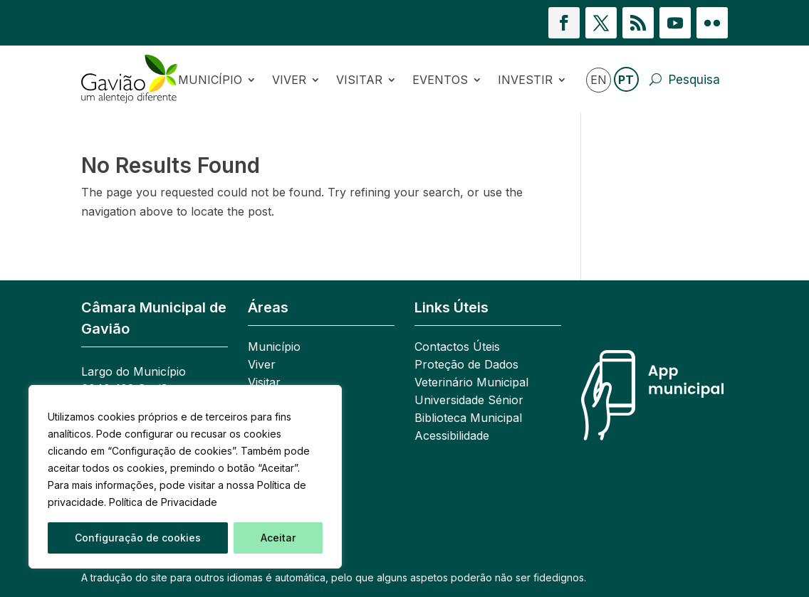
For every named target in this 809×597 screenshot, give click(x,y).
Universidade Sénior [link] (468, 401)
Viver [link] (289, 80)
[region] (185, 477)
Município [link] (210, 80)
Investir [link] (525, 80)
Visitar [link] (359, 80)
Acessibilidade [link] (451, 436)
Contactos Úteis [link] (457, 348)
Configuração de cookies (138, 538)
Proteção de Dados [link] (466, 365)
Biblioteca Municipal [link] (468, 419)
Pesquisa (694, 80)
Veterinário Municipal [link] (471, 383)
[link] (129, 79)
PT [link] (626, 80)
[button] (564, 22)
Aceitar (278, 538)
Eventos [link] (440, 80)
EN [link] (598, 80)
